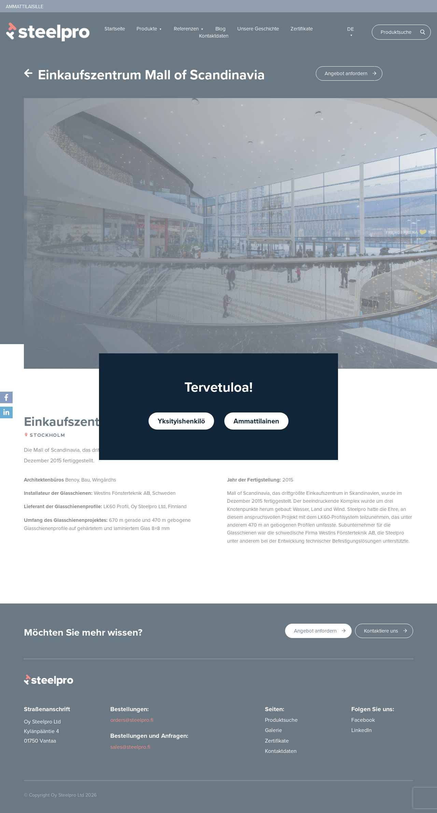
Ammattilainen (256, 421)
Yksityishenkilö (181, 421)
